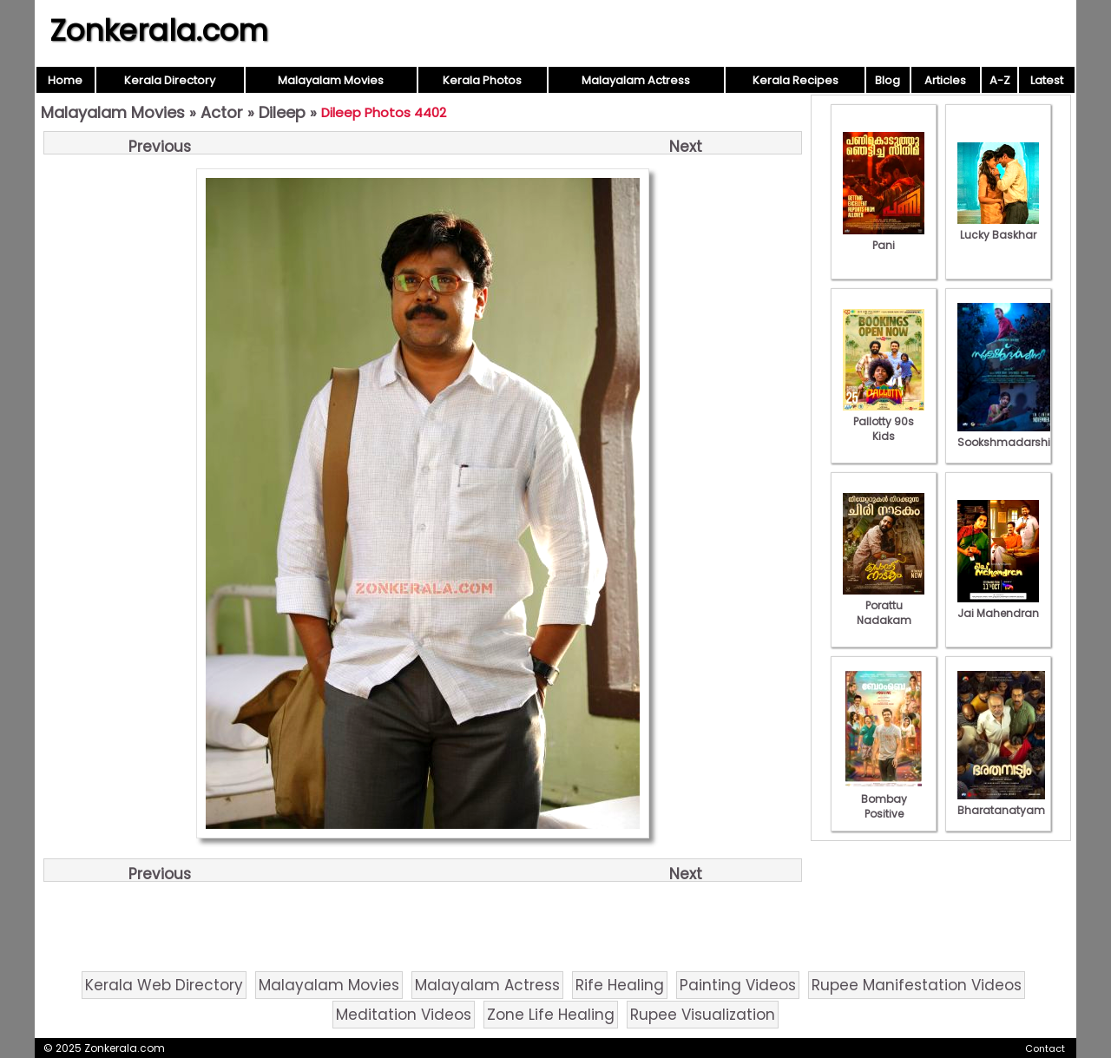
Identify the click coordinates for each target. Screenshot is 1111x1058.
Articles (945, 80)
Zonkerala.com (158, 30)
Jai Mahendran (998, 606)
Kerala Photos (482, 80)
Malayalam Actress (636, 80)
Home (65, 80)
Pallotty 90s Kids (883, 421)
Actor (222, 112)
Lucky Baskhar (998, 227)
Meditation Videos (403, 1014)
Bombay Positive (883, 799)
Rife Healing (619, 985)
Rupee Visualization (702, 1014)
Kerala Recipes (795, 80)
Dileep (282, 112)
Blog (887, 80)
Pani (883, 238)
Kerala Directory (169, 80)
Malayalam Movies (331, 80)
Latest (1046, 80)
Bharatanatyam (1001, 803)
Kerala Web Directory (164, 985)
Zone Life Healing (551, 1014)
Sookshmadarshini (1008, 435)
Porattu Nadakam (883, 605)
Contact (1045, 1048)
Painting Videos (738, 985)
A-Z (999, 80)
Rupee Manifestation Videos (917, 985)
